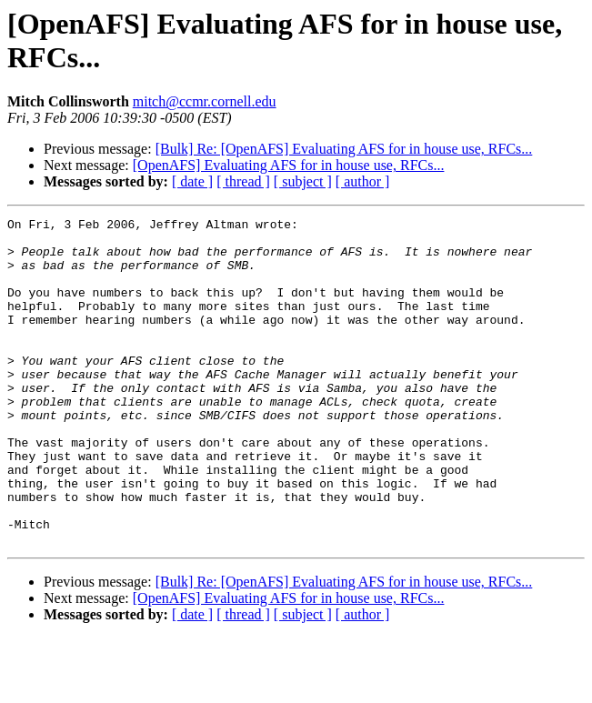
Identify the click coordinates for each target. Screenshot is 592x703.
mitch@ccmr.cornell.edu (204, 101)
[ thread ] (243, 181)
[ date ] (192, 181)
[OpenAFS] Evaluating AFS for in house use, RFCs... (289, 165)
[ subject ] (303, 181)
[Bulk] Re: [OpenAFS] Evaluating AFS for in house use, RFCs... (344, 148)
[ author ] (363, 181)
